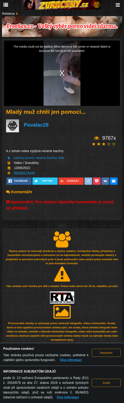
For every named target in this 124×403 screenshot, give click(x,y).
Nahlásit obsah (24, 173)
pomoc (30, 158)
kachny (19, 158)
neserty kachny (46, 158)
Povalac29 (36, 125)
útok (61, 158)
